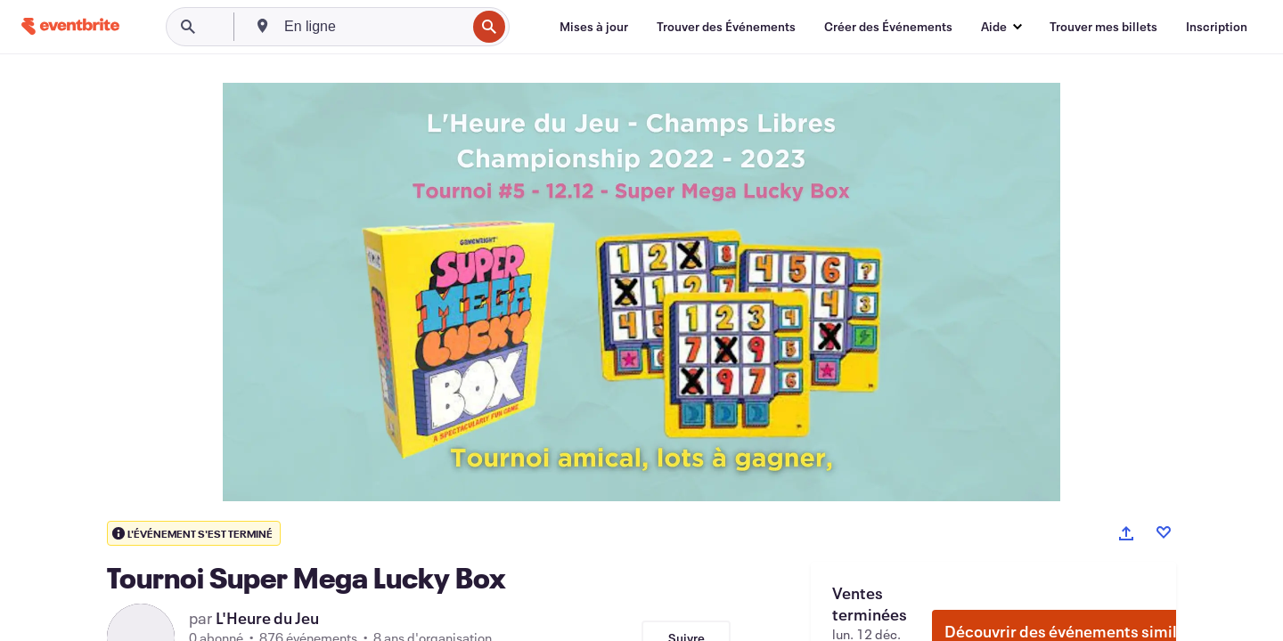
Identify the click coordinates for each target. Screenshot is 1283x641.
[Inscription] (1217, 27)
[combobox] (373, 26)
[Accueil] (70, 26)
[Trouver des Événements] (726, 27)
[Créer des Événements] (888, 27)
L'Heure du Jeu (267, 618)
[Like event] (1163, 532)
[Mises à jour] (593, 27)
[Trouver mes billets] (1103, 27)
